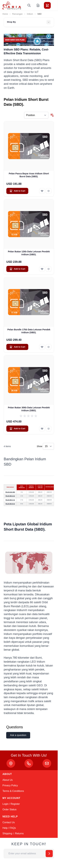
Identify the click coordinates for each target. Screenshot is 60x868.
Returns (19, 833)
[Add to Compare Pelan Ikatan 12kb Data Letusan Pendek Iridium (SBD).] (48, 269)
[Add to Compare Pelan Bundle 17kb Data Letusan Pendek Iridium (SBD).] (48, 347)
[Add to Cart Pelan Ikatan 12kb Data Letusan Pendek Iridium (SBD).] (17, 269)
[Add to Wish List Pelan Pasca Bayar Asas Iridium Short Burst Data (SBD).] (42, 191)
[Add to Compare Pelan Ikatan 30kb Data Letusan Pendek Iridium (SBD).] (48, 428)
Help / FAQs (9, 828)
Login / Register (11, 804)
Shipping (7, 833)
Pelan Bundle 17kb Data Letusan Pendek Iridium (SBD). (28, 331)
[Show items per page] (48, 446)
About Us (7, 780)
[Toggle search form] (29, 5)
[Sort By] (36, 115)
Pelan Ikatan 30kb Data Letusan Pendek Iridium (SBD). (29, 409)
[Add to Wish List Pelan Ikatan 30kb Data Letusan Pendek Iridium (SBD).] (42, 428)
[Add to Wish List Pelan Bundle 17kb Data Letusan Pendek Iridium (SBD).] (42, 347)
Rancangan (17, 14)
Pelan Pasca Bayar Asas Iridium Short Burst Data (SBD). (29, 175)
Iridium (30, 14)
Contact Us (8, 822)
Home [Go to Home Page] (5, 14)
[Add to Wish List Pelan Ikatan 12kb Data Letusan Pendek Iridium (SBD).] (42, 269)
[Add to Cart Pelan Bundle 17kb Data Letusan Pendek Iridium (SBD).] (17, 347)
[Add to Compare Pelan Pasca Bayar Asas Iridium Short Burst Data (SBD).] (48, 191)
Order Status (9, 809)
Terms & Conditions (13, 791)
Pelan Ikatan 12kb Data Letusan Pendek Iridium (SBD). (29, 253)
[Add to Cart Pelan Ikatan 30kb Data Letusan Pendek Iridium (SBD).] (17, 429)
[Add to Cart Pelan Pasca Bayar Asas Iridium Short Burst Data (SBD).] (17, 191)
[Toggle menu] (56, 5)
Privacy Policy (10, 785)
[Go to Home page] (11, 5)
